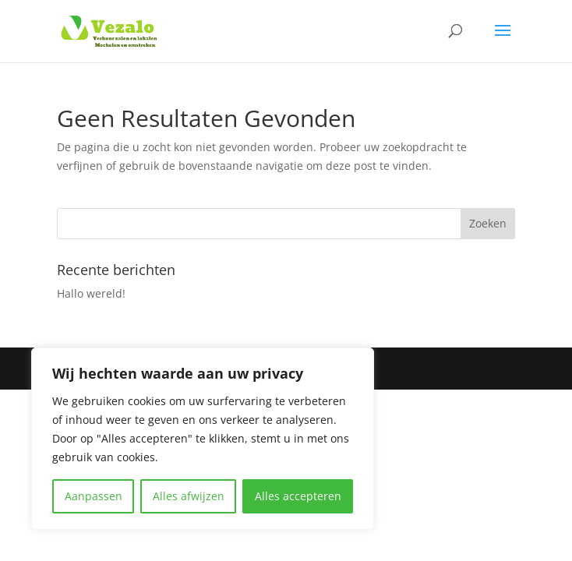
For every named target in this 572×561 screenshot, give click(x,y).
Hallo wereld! (91, 293)
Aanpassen (93, 496)
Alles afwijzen (188, 496)
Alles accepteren (298, 496)
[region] (202, 439)
